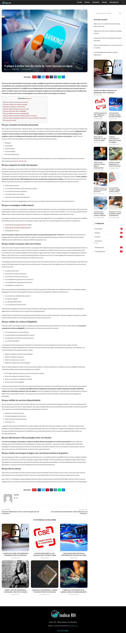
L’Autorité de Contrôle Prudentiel (16, 228)
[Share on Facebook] (39, 77)
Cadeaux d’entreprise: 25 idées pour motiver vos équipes (115, 138)
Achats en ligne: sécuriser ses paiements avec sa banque (105, 92)
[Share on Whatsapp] (59, 77)
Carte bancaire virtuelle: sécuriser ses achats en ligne (115, 114)
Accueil (79, 2)
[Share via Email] (63, 77)
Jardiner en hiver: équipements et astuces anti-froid (114, 161)
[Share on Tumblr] (51, 77)
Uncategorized (108, 246)
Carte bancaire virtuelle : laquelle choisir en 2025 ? (114, 185)
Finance (87, 2)
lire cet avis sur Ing (20, 161)
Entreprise (95, 2)
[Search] (123, 2)
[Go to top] (63, 631)
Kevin (8, 69)
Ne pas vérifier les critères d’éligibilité (14, 111)
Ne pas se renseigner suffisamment (14, 107)
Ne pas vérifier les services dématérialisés (16, 113)
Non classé (108, 224)
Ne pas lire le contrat (9, 120)
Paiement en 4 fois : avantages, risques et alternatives (115, 208)
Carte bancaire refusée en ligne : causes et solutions (99, 208)
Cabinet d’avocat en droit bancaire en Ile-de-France (100, 185)
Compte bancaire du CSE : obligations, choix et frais (100, 114)
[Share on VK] (55, 77)
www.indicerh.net (73, 626)
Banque (104, 2)
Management (114, 2)
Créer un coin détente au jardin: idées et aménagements (100, 161)
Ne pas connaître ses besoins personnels (15, 102)
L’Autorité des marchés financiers (16, 225)
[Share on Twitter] (43, 77)
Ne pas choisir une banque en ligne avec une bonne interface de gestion (24, 118)
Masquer (28, 98)
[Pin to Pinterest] (47, 77)
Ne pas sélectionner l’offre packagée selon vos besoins (20, 116)
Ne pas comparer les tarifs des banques (15, 104)
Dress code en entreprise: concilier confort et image (100, 138)
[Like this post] (35, 77)
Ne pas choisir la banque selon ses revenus (16, 109)
